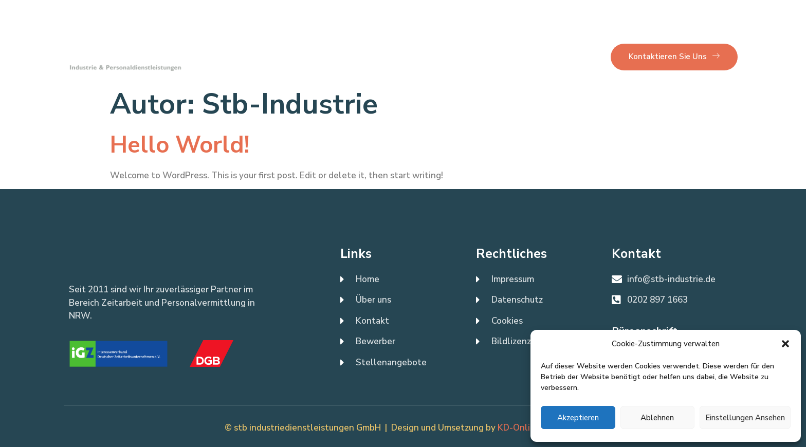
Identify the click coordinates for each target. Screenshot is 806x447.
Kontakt (346, 56)
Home (247, 56)
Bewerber (483, 56)
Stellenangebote (413, 56)
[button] (785, 344)
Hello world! (179, 145)
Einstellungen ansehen (745, 418)
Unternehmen (546, 56)
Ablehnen (657, 418)
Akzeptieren (578, 418)
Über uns (295, 56)
